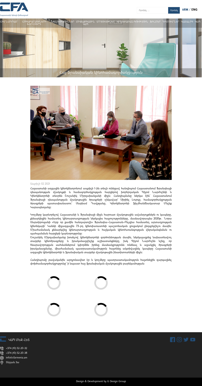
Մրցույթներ (106, 22)
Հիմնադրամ (8, 22)
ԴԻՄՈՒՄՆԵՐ (170, 22)
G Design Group (116, 381)
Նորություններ (62, 22)
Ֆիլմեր (155, 22)
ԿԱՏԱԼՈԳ (187, 22)
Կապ (197, 22)
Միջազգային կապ (85, 23)
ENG (194, 9)
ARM (185, 9)
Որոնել (174, 10)
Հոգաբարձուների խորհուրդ (34, 23)
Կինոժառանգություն (132, 22)
